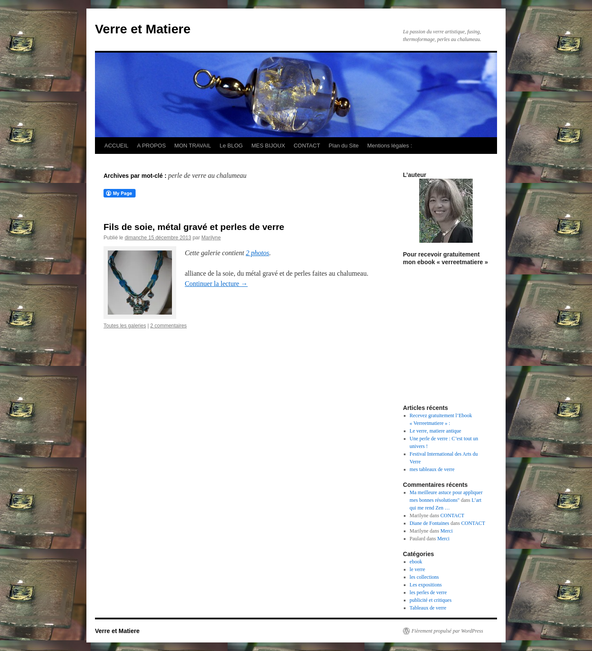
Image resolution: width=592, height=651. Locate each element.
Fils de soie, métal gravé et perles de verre (194, 227)
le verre (417, 569)
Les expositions (426, 585)
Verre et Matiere (142, 29)
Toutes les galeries (125, 326)
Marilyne (211, 238)
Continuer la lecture (216, 283)
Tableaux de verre (428, 608)
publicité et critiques (431, 600)
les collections (424, 577)
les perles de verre (428, 592)
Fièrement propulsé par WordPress (447, 631)
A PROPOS (151, 145)
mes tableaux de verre (432, 469)
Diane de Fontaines (430, 523)
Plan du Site (343, 145)
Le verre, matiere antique (436, 431)
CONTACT (306, 145)
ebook (416, 562)
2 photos (257, 252)
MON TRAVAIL (193, 145)
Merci (447, 531)
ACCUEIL (116, 145)
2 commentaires (168, 326)
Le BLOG (231, 145)
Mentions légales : (389, 145)
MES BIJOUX (268, 145)
